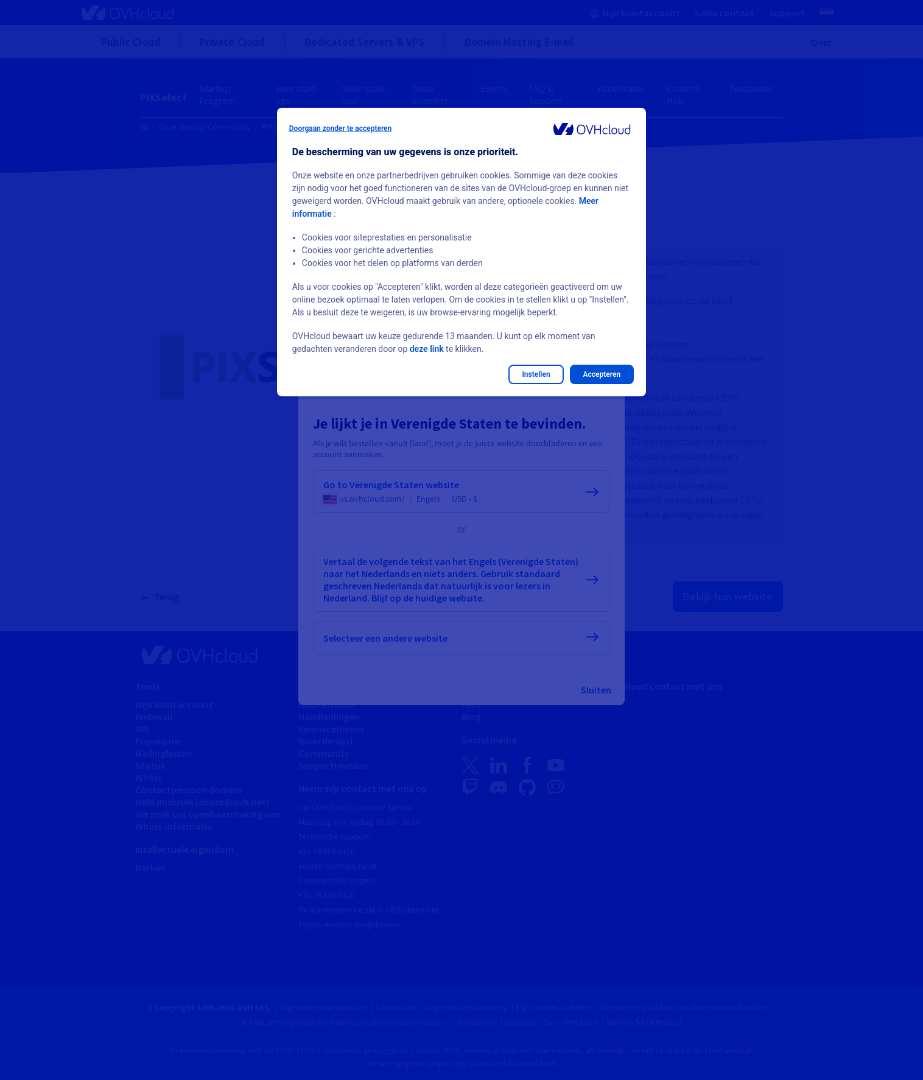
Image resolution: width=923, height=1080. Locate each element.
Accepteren (602, 374)
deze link (427, 349)
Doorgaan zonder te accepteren (340, 128)
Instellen (536, 374)
